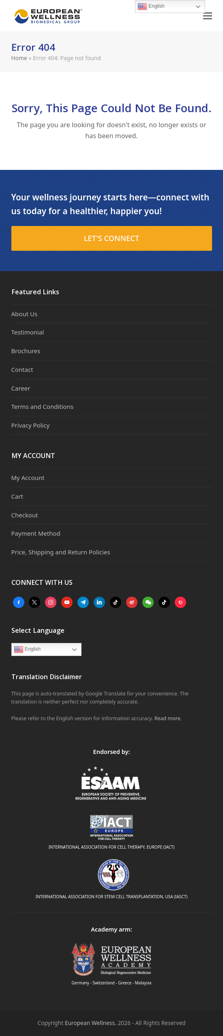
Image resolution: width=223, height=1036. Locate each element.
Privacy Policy (30, 425)
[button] (207, 16)
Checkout (24, 515)
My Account (28, 477)
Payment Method (35, 533)
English (27, 649)
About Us (24, 314)
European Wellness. (90, 1023)
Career (20, 388)
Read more (167, 718)
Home (19, 58)
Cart (17, 496)
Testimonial (27, 332)
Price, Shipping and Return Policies (60, 552)
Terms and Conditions (42, 406)
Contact (22, 369)
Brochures (26, 351)
